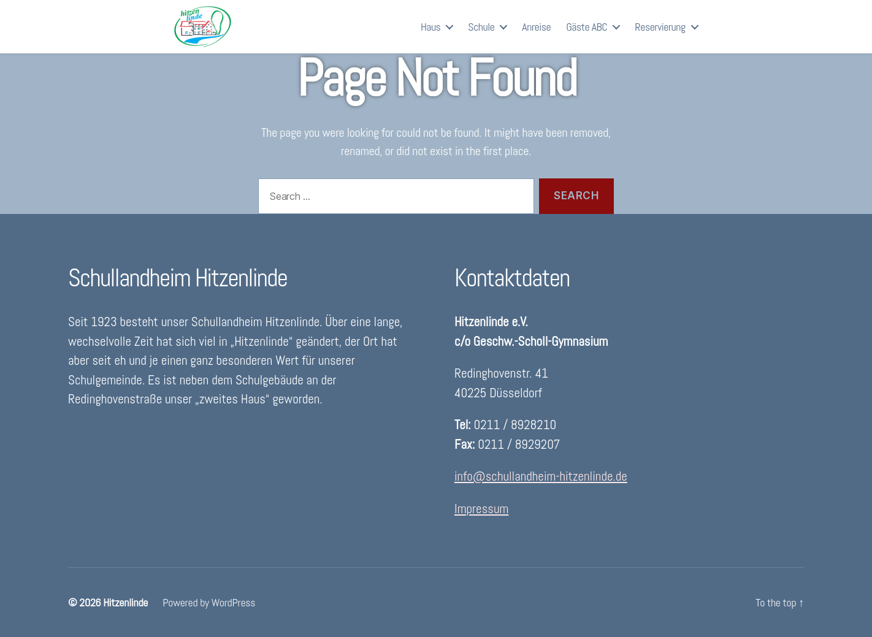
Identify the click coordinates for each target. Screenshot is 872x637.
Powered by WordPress (209, 602)
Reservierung (660, 33)
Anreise (536, 33)
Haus (430, 33)
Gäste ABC (586, 33)
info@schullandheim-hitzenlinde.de (540, 476)
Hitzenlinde (125, 602)
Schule (481, 33)
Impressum (481, 508)
